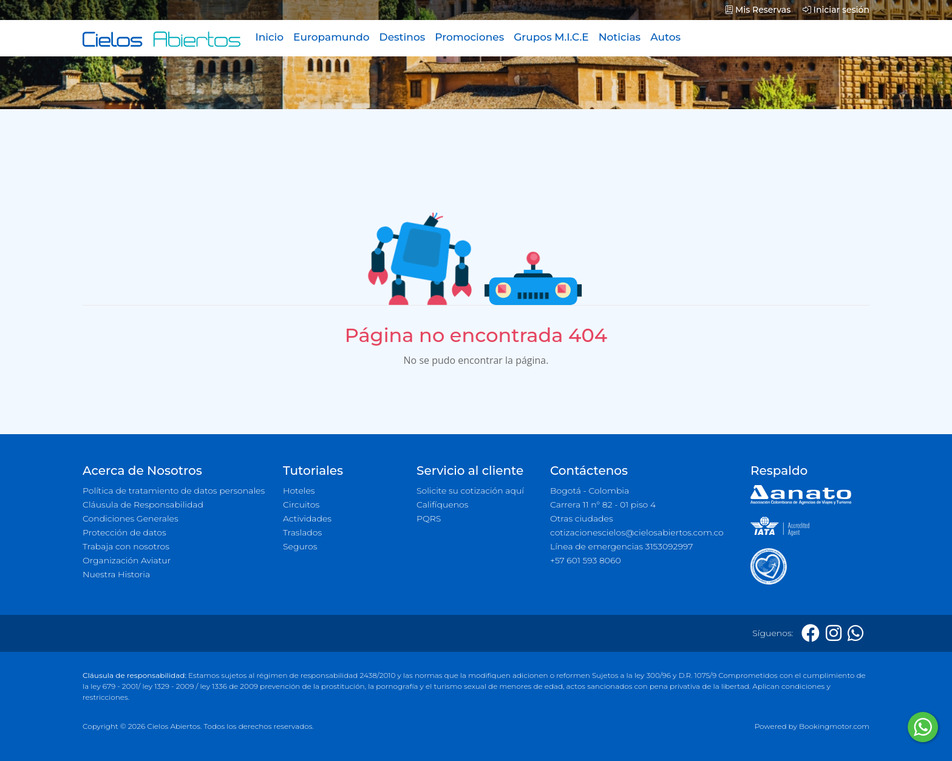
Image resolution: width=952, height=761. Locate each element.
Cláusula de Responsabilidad (143, 504)
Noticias (620, 37)
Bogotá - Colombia (589, 490)
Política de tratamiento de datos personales (174, 490)
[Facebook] (810, 633)
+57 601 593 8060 (585, 560)
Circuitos (301, 504)
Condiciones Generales (130, 518)
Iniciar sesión (836, 9)
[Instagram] (833, 633)
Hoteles (298, 490)
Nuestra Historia (116, 574)
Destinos (402, 37)
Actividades (307, 518)
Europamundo (331, 37)
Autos (665, 37)
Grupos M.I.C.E (551, 37)
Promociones (469, 37)
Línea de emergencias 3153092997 (621, 546)
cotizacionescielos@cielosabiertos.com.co (637, 532)
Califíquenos (442, 504)
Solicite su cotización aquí (470, 490)
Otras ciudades (581, 518)
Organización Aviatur (127, 560)
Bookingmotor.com (834, 726)
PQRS (428, 518)
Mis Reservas (758, 9)
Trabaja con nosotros (126, 546)
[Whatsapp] (855, 633)
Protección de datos (124, 532)
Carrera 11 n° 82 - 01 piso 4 (603, 504)
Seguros (300, 546)
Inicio (269, 37)
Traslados (302, 532)
